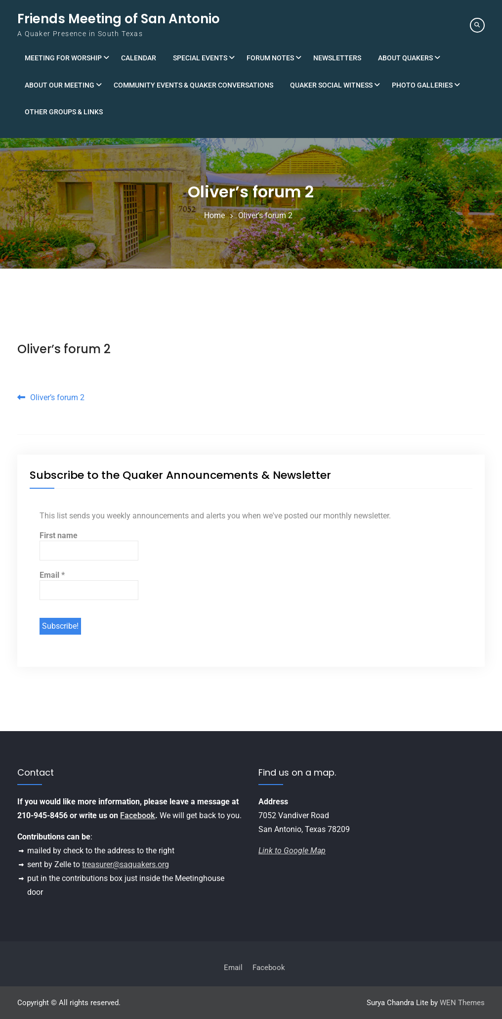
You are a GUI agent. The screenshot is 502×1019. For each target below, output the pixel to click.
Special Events (200, 58)
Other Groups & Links (64, 112)
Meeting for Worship (63, 58)
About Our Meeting (59, 85)
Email (52, 575)
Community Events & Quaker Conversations (193, 85)
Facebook (137, 815)
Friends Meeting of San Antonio (118, 19)
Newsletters (337, 58)
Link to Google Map (292, 850)
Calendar (138, 58)
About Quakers (405, 58)
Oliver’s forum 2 (64, 349)
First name (59, 535)
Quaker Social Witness (331, 85)
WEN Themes (462, 1002)
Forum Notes (270, 58)
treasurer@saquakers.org (125, 864)
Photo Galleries (422, 85)
